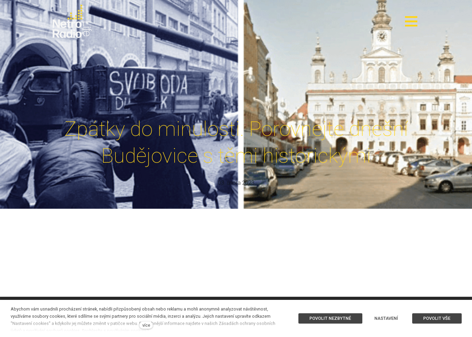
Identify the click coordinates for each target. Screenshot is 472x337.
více (146, 325)
